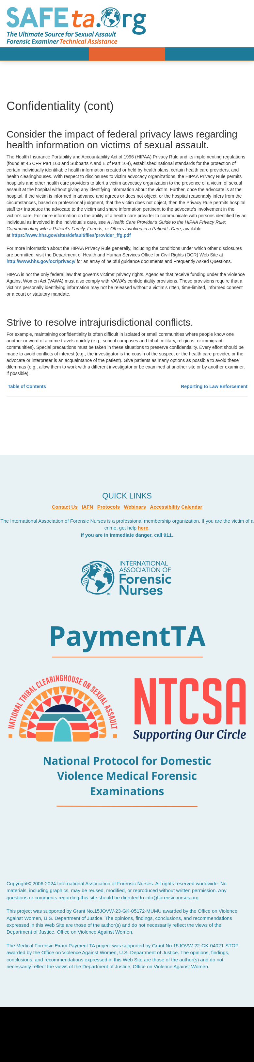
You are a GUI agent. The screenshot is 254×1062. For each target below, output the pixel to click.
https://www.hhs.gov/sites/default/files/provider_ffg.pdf (71, 235)
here (143, 528)
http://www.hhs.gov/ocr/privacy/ (42, 261)
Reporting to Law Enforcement (214, 386)
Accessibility (165, 507)
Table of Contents (27, 386)
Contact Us (65, 507)
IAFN (87, 507)
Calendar (191, 507)
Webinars (135, 507)
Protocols (108, 507)
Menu (127, 53)
